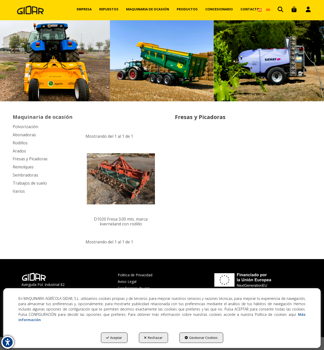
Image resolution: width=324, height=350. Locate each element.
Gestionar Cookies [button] (201, 337)
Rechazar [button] (153, 337)
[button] (30, 10)
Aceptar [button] (114, 337)
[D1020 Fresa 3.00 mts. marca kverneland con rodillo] (121, 178)
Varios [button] (19, 191)
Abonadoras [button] (24, 135)
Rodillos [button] (20, 143)
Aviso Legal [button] (127, 281)
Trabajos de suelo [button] (30, 183)
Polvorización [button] (25, 126)
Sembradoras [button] (25, 175)
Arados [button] (19, 151)
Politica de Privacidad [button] (135, 275)
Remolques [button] (23, 167)
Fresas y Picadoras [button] (30, 159)
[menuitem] (84, 9)
